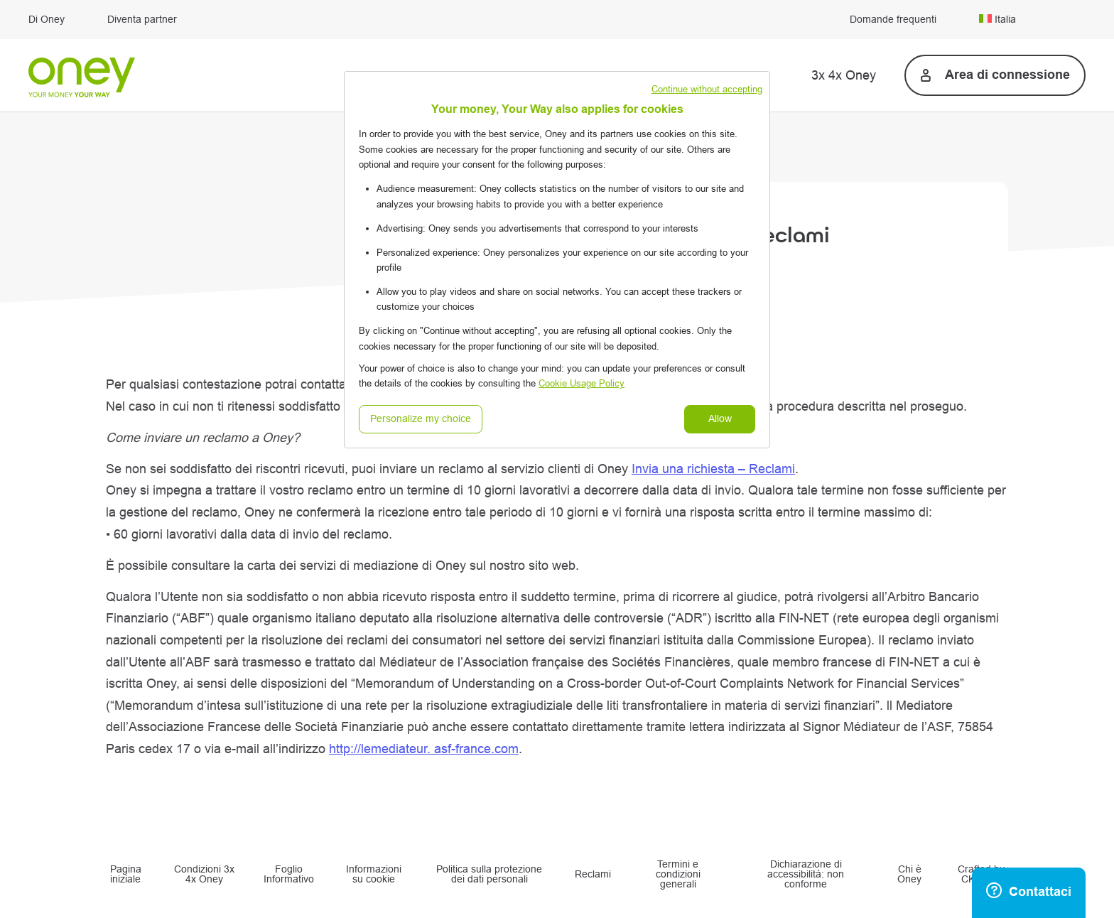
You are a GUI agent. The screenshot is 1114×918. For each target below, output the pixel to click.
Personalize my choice (420, 419)
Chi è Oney (909, 875)
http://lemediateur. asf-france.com (424, 748)
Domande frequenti (893, 20)
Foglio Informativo (289, 875)
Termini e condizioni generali (678, 875)
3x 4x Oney (843, 75)
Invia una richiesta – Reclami (713, 468)
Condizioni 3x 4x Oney (204, 875)
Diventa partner (142, 20)
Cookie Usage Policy (581, 383)
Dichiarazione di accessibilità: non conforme (805, 875)
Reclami (593, 875)
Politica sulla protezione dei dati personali (489, 875)
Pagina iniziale (125, 875)
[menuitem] (1032, 19)
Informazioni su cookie (373, 875)
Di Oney (46, 20)
